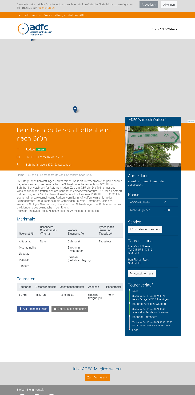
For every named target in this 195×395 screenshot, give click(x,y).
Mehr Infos (134, 256)
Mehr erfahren (46, 7)
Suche (32, 178)
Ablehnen (169, 4)
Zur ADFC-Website (164, 29)
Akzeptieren (149, 4)
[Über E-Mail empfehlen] (69, 312)
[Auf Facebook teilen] (33, 312)
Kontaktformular (142, 276)
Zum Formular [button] (97, 377)
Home (20, 178)
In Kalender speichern (145, 232)
